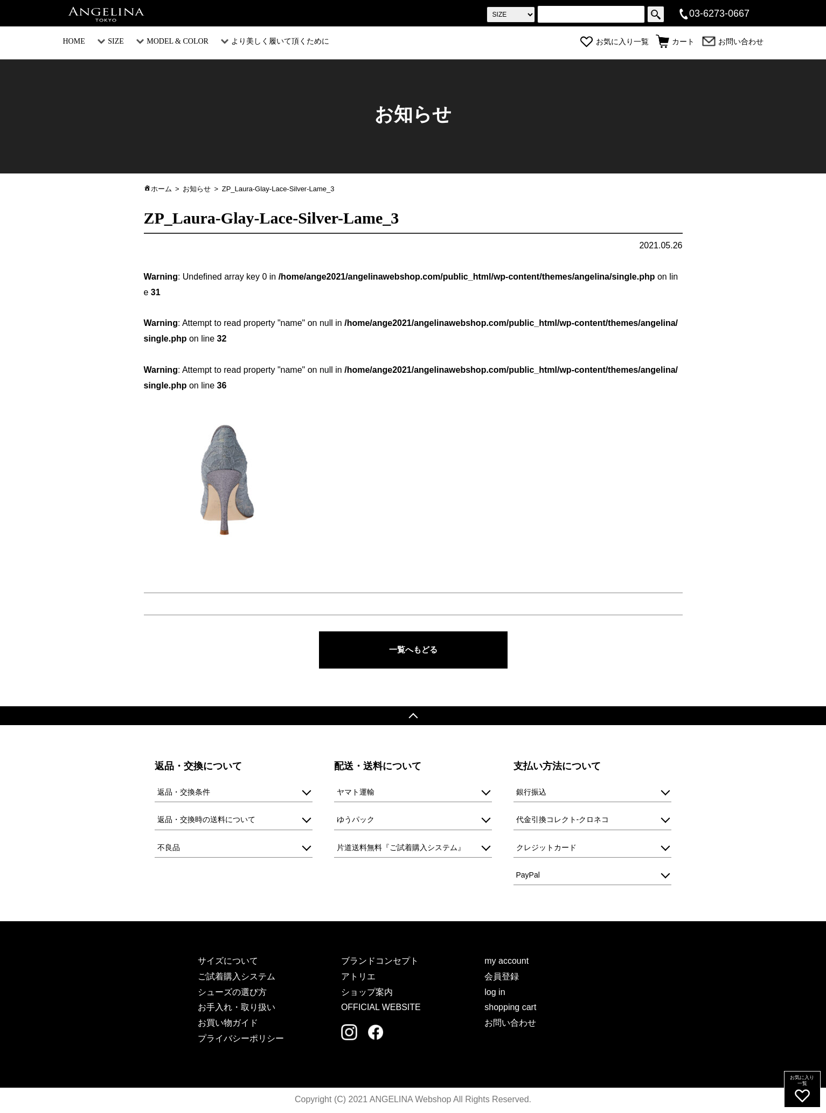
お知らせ (197, 189)
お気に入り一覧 (614, 42)
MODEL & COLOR (172, 41)
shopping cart (510, 1008)
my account (506, 961)
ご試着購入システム (236, 977)
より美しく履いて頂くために (275, 41)
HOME (74, 41)
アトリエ (358, 977)
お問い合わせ (732, 42)
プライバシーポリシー (241, 1039)
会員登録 (501, 977)
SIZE (111, 41)
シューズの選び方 (232, 993)
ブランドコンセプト (380, 961)
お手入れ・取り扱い (236, 1008)
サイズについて (228, 961)
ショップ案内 (367, 993)
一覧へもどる (413, 650)
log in (494, 993)
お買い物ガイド (228, 1023)
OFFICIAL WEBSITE (381, 1008)
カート (675, 42)
